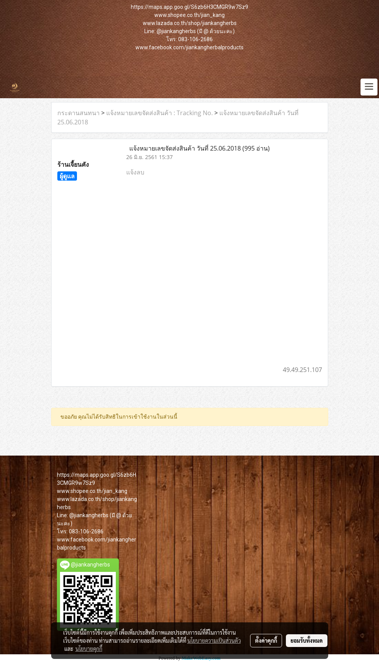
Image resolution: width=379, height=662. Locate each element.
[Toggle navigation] (369, 87)
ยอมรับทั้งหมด (307, 640)
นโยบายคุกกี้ (88, 648)
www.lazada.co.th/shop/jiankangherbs (190, 23)
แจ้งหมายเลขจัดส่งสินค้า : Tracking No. (159, 113)
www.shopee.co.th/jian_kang (189, 15)
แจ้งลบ (135, 172)
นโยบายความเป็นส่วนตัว (214, 640)
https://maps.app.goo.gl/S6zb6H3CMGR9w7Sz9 (189, 7)
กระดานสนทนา (78, 113)
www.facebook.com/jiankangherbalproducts (189, 47)
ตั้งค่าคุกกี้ (266, 640)
